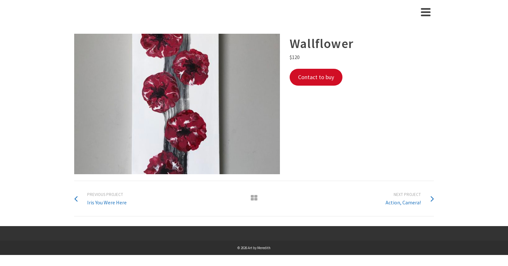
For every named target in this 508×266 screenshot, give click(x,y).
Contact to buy (316, 77)
